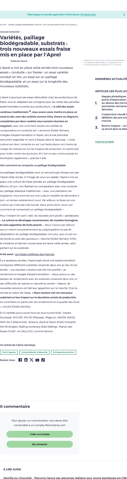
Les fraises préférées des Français (34, 254)
